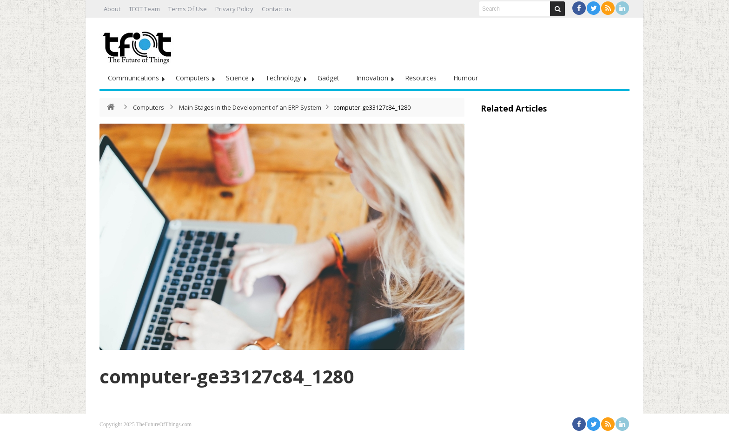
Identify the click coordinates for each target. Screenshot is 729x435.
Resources (421, 77)
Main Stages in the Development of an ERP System (250, 107)
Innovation (372, 77)
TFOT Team (144, 9)
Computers (192, 77)
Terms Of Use (187, 9)
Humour (465, 77)
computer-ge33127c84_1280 (232, 375)
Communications (133, 77)
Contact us (277, 9)
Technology (283, 77)
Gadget (328, 77)
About (112, 9)
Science (237, 77)
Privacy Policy (234, 9)
